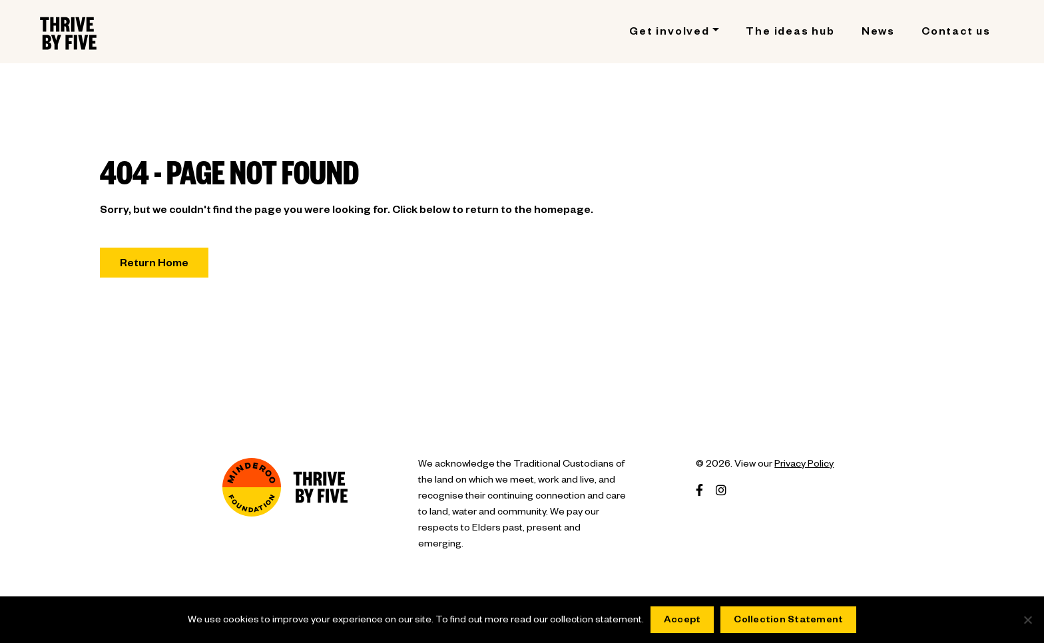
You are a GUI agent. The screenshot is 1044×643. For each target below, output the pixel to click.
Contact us (956, 33)
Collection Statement (788, 621)
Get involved (669, 33)
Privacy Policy (804, 465)
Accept (682, 621)
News (878, 33)
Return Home (154, 265)
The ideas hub (790, 33)
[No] (1027, 619)
